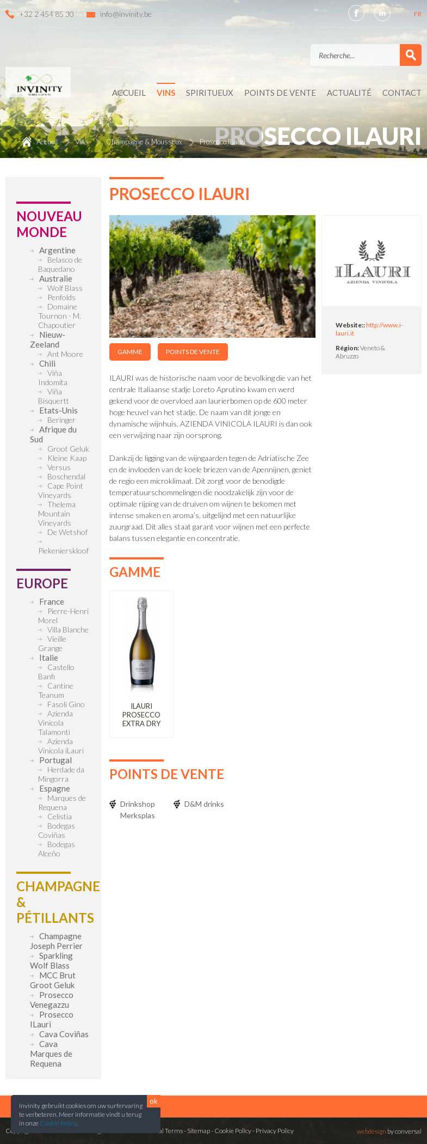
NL (405, 14)
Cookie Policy (58, 1123)
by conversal (389, 1131)
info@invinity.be (126, 14)
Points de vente (193, 352)
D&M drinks (204, 803)
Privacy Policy (275, 1131)
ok (154, 1101)
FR (418, 14)
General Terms (161, 1131)
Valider (411, 55)
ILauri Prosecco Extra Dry (141, 715)
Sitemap (198, 1131)
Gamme (130, 352)
